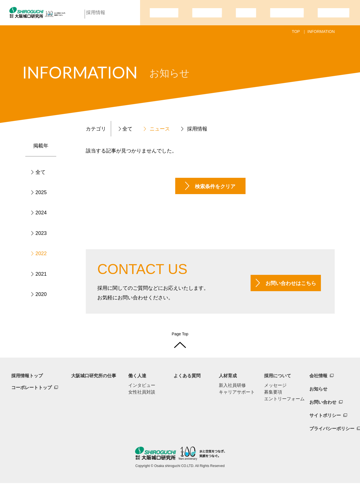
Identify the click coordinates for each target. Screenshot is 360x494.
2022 (41, 253)
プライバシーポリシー (329, 439)
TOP (296, 31)
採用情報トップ (27, 386)
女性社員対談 (141, 403)
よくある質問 (187, 386)
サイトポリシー (325, 426)
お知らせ (318, 400)
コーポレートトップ (32, 398)
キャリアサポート (237, 403)
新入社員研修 (232, 396)
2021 (41, 274)
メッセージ (275, 396)
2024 (41, 212)
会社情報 (318, 386)
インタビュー (141, 396)
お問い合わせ (323, 413)
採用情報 (97, 13)
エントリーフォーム (284, 409)
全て (127, 129)
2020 (41, 294)
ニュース (160, 129)
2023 (41, 233)
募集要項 (273, 403)
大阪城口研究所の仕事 (93, 386)
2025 (41, 192)
